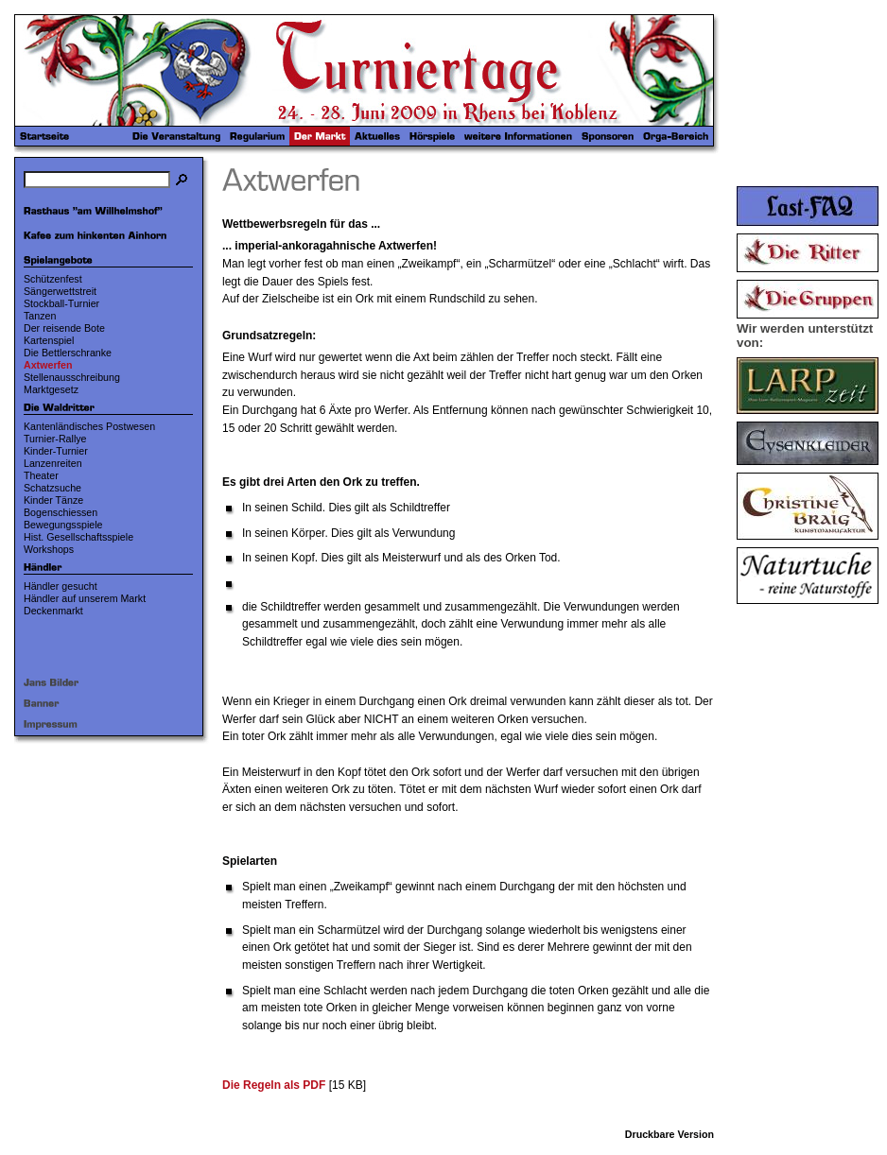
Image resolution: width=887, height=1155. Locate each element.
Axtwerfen (48, 365)
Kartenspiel (49, 340)
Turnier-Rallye (55, 438)
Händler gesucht (60, 586)
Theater (41, 475)
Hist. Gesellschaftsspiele (78, 537)
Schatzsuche (52, 487)
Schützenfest (53, 278)
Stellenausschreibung (72, 377)
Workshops (49, 549)
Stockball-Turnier (61, 303)
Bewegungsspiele (63, 524)
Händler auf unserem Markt (85, 598)
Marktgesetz (51, 389)
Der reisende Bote (64, 328)
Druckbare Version (669, 1134)
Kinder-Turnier (56, 451)
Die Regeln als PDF (273, 1085)
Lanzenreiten (53, 463)
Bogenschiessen (60, 512)
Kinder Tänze (53, 500)
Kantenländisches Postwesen (89, 426)
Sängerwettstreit (60, 291)
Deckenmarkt (53, 610)
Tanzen (40, 315)
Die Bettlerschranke (68, 352)
